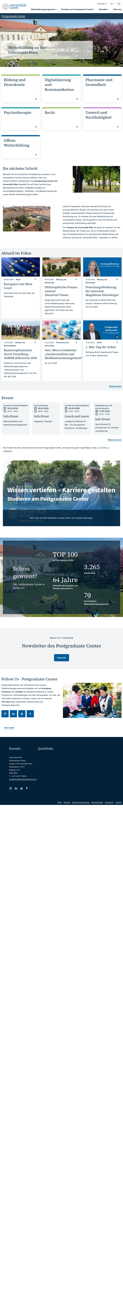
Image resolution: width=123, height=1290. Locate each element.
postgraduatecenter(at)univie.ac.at (23, 779)
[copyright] (117, 189)
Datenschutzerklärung (80, 807)
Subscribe (61, 657)
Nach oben (9, 727)
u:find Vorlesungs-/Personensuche (51, 769)
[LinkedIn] (16, 788)
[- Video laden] (61, 493)
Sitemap (67, 807)
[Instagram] (10, 788)
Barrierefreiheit (97, 807)
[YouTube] (21, 788)
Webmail (42, 759)
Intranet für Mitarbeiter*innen (50, 774)
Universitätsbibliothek (47, 779)
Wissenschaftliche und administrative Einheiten (51, 784)
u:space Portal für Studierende (51, 764)
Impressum (109, 807)
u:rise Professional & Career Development (51, 789)
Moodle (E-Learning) (47, 754)
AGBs (59, 807)
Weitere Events (115, 440)
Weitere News (115, 386)
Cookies (118, 807)
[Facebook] (26, 788)
